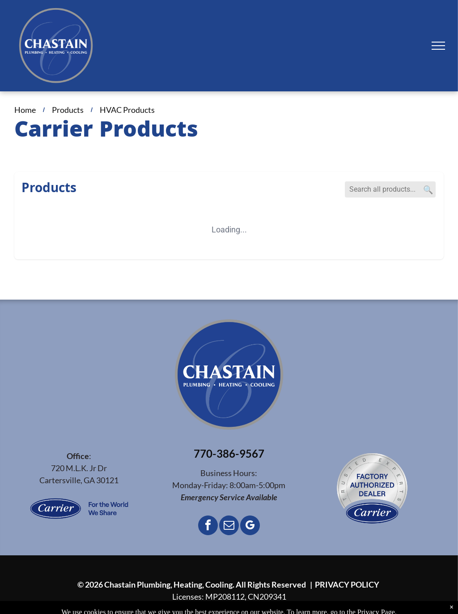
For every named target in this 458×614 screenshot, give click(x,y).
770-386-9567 (229, 453)
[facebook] (208, 526)
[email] (229, 526)
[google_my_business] (250, 526)
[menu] (438, 45)
